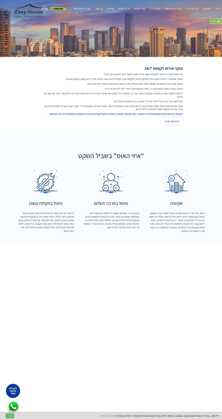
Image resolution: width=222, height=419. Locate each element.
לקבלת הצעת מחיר (82, 8)
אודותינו (207, 8)
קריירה (110, 8)
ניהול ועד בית (192, 8)
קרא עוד (58, 12)
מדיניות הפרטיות (108, 415)
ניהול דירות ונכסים (173, 8)
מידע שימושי (124, 8)
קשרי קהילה (139, 8)
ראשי (217, 8)
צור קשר (99, 8)
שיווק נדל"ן (155, 8)
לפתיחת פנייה (172, 121)
